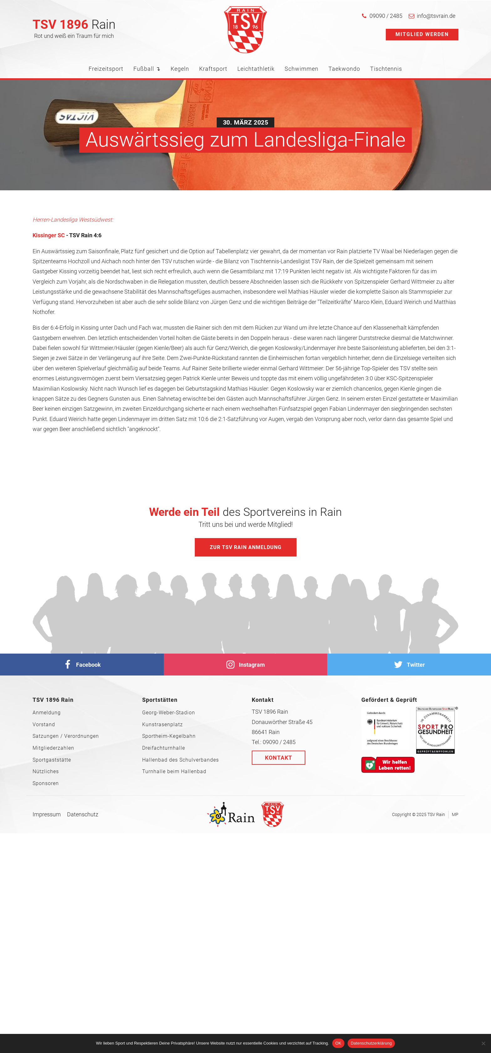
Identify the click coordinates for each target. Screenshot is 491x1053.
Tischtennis (386, 68)
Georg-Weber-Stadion (168, 713)
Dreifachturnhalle (163, 748)
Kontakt (278, 757)
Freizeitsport (106, 68)
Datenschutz (82, 814)
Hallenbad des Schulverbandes (180, 760)
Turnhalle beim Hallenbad (174, 771)
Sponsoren (46, 783)
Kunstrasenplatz (162, 724)
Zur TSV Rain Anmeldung (246, 547)
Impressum (47, 814)
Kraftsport (213, 68)
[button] (382, 16)
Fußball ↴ (147, 68)
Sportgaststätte (52, 760)
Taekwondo (344, 68)
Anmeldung (47, 713)
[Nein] (483, 1043)
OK (338, 1043)
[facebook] (82, 664)
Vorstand (44, 724)
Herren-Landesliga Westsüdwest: (73, 219)
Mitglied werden (422, 34)
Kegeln (180, 68)
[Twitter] (409, 664)
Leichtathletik (256, 68)
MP (455, 814)
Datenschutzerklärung (371, 1043)
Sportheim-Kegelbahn (169, 736)
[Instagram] (246, 664)
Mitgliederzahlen (53, 748)
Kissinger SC (49, 235)
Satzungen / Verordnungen (66, 736)
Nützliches (46, 771)
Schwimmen (301, 68)
